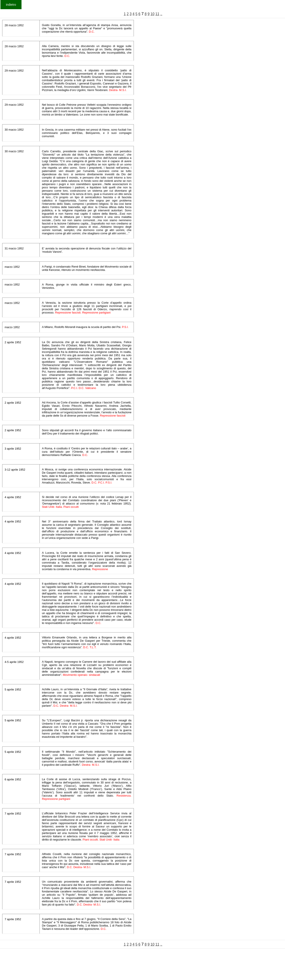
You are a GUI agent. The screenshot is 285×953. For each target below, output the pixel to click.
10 (152, 14)
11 (157, 14)
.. (161, 14)
